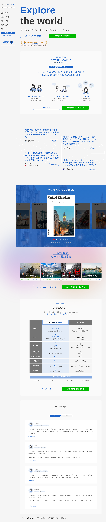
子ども (66, 415)
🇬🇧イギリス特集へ (61, 239)
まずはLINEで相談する (62, 36)
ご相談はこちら (8, 33)
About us (46, 108)
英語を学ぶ (4, 29)
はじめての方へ (5, 13)
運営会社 (63, 518)
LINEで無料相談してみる (75, 389)
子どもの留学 (4, 21)
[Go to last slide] (18, 216)
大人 (55, 415)
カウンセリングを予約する (33, 36)
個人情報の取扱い (42, 518)
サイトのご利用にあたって (27, 518)
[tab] (51, 242)
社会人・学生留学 (6, 17)
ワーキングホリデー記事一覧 (46, 287)
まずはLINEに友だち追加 (75, 108)
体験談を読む (54, 141)
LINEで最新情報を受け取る (75, 287)
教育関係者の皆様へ (53, 518)
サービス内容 (46, 389)
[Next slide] (104, 216)
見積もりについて (8, 35)
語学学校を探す (5, 25)
